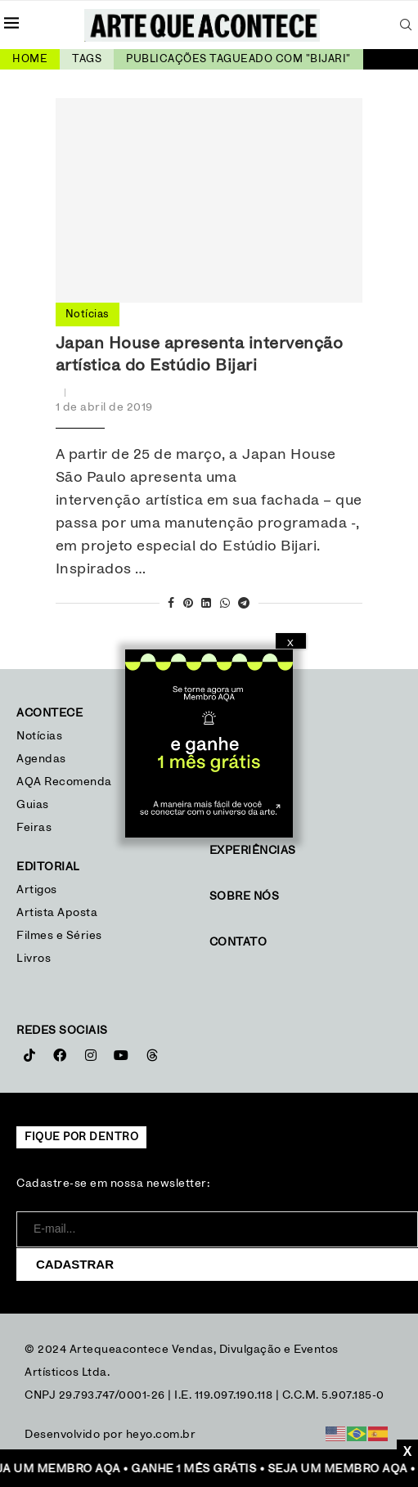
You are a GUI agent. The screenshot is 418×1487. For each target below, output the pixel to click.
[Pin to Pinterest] (188, 604)
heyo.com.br (161, 1434)
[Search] (406, 24)
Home (29, 59)
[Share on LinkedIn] (206, 604)
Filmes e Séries (59, 935)
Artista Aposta (56, 913)
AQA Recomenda (64, 782)
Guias (32, 805)
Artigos (36, 890)
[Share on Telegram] (244, 604)
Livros (33, 958)
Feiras (34, 827)
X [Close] (290, 643)
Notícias (41, 736)
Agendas (41, 759)
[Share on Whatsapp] (225, 604)
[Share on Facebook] (171, 604)
